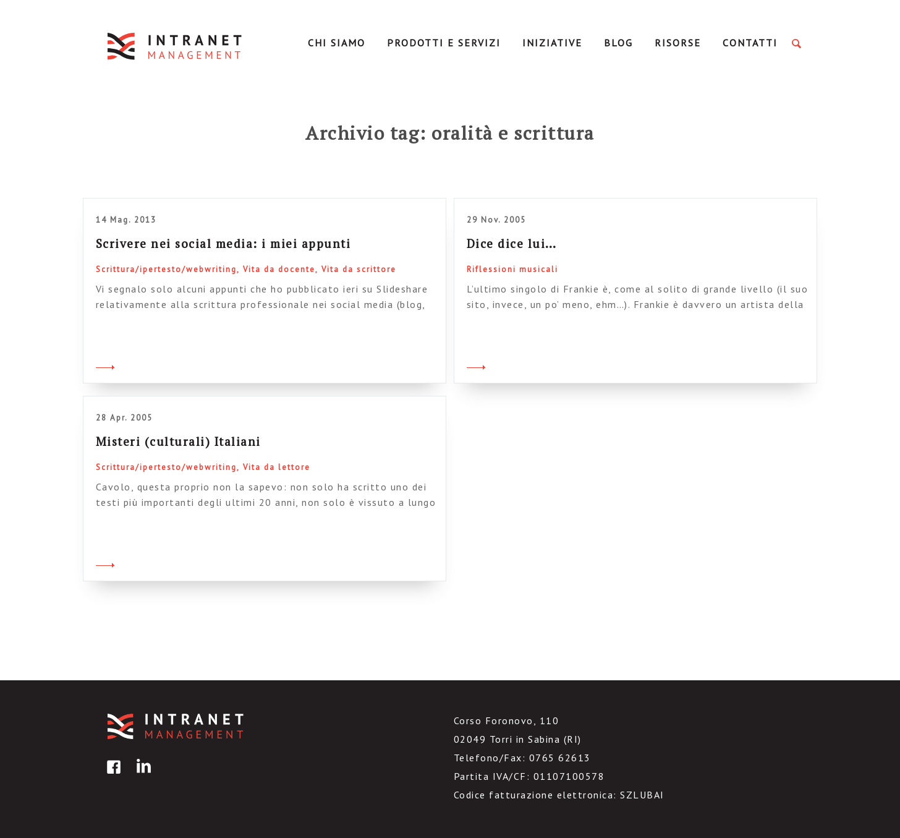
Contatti (750, 42)
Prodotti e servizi (444, 42)
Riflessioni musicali (512, 269)
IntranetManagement (176, 46)
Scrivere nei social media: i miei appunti (223, 243)
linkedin (141, 776)
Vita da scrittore (358, 269)
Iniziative (552, 42)
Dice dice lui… (512, 243)
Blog (618, 42)
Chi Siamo (336, 42)
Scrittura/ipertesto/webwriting (166, 269)
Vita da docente (279, 269)
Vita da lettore (276, 467)
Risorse (678, 42)
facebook (111, 776)
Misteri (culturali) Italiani (178, 441)
